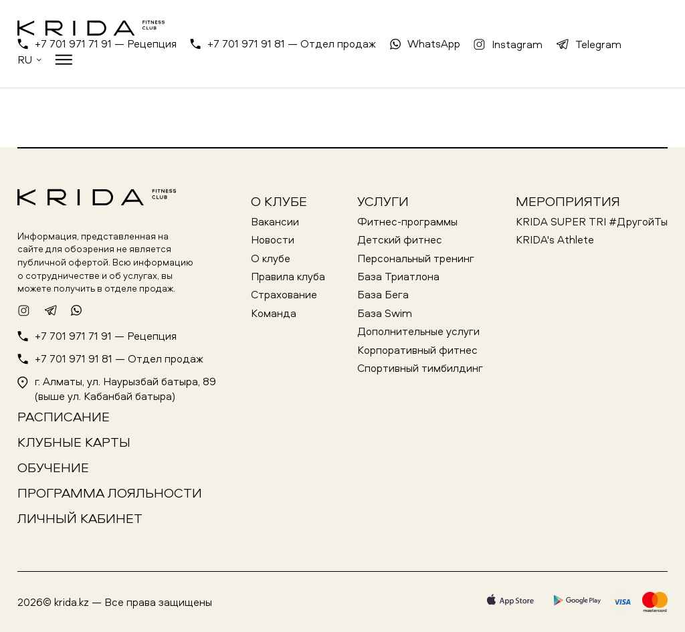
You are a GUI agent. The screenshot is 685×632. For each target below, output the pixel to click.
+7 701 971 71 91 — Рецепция (106, 43)
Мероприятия (568, 201)
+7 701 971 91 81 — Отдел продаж (291, 43)
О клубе (279, 201)
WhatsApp (433, 43)
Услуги (383, 201)
